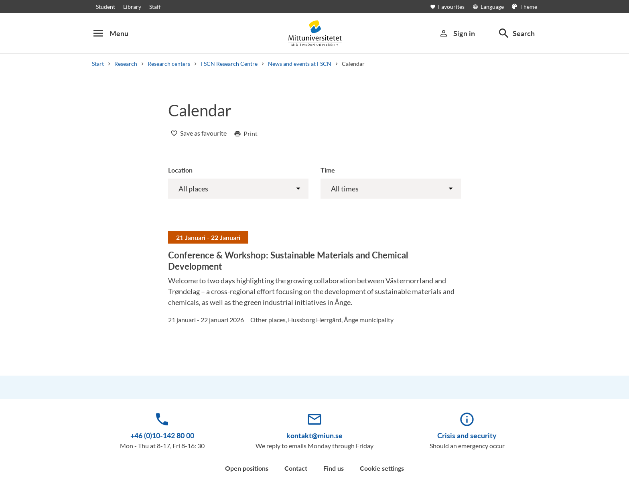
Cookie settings (382, 468)
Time (328, 170)
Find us (333, 468)
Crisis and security (467, 435)
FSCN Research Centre (229, 63)
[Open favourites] (451, 6)
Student (105, 6)
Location (180, 170)
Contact (295, 468)
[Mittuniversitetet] (314, 33)
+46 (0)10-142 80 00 (162, 435)
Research (125, 63)
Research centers (169, 63)
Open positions (246, 468)
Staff (155, 6)
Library (132, 6)
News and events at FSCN (299, 63)
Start (98, 63)
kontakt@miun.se (314, 435)
